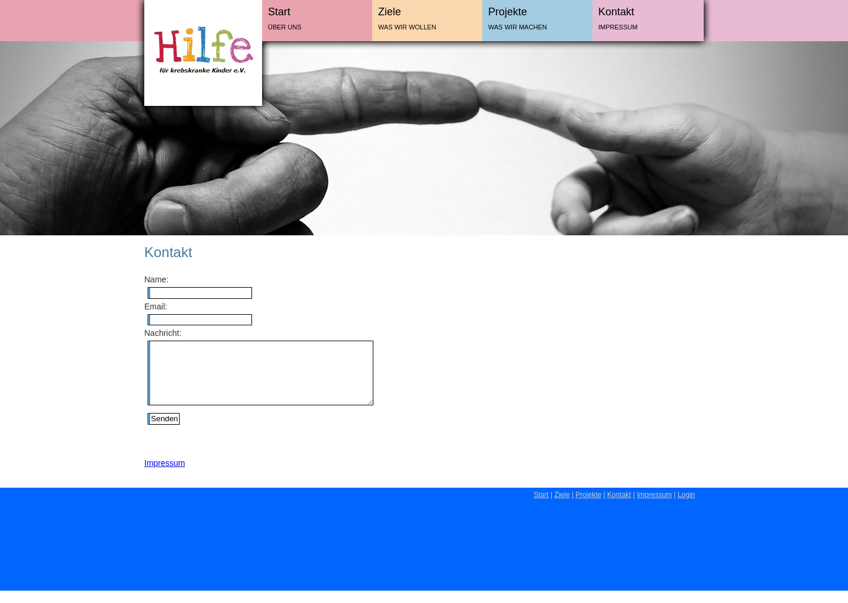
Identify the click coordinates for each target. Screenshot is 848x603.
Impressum (618, 27)
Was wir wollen (407, 27)
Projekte (507, 12)
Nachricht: (162, 333)
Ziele (389, 12)
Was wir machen (517, 27)
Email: (155, 306)
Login (686, 507)
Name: (156, 279)
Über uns (285, 27)
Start (279, 12)
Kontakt (616, 12)
